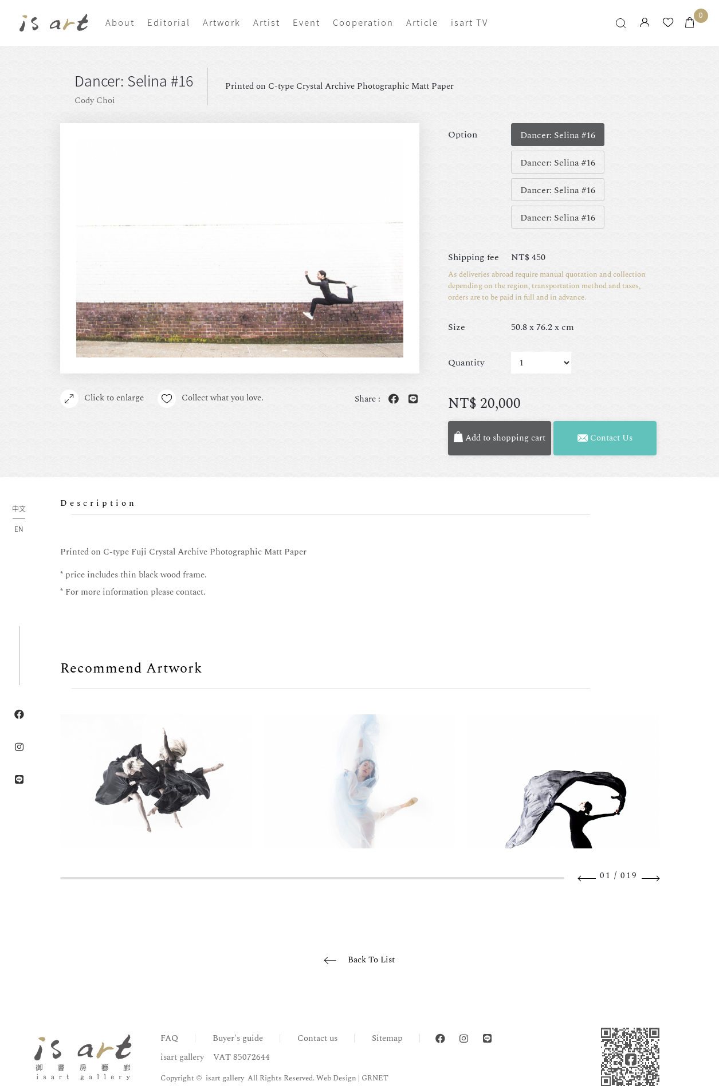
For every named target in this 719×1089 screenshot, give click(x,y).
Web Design (336, 1078)
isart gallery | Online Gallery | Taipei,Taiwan (53, 22)
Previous (587, 878)
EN (18, 528)
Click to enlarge (102, 399)
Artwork (222, 22)
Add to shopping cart (499, 438)
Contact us (317, 1038)
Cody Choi (94, 100)
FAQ (169, 1038)
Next (650, 878)
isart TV (469, 22)
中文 (19, 509)
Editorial (168, 22)
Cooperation (363, 22)
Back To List (371, 960)
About (120, 22)
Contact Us (604, 438)
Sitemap (387, 1038)
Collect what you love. (211, 399)
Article (422, 22)
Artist (266, 22)
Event (306, 22)
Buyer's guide (238, 1038)
